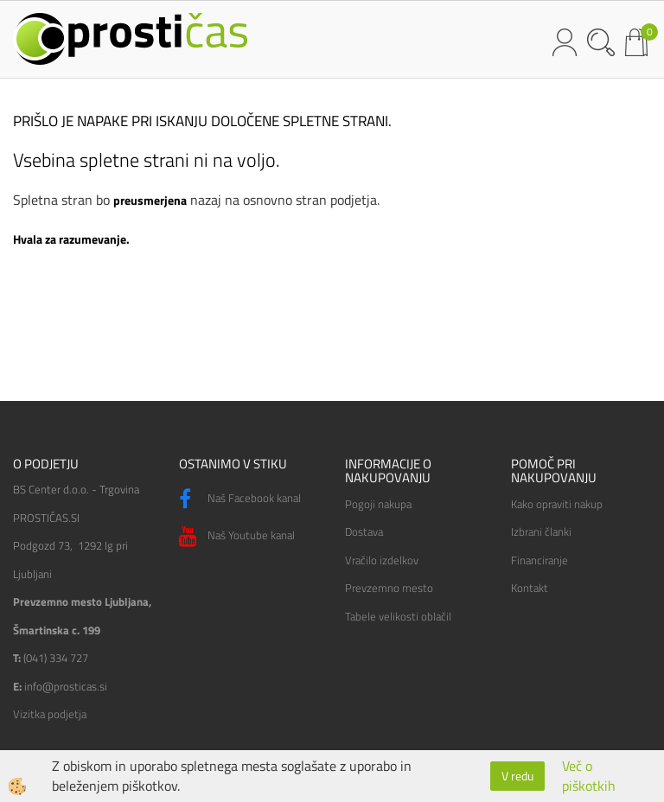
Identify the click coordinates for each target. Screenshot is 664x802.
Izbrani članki (541, 531)
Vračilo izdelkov (381, 560)
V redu (517, 776)
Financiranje (539, 560)
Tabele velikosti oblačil (398, 616)
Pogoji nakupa (378, 503)
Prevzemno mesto (389, 587)
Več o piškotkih (589, 776)
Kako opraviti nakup (557, 503)
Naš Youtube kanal (237, 536)
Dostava (364, 531)
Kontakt (529, 587)
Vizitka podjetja (49, 713)
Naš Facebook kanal (240, 499)
